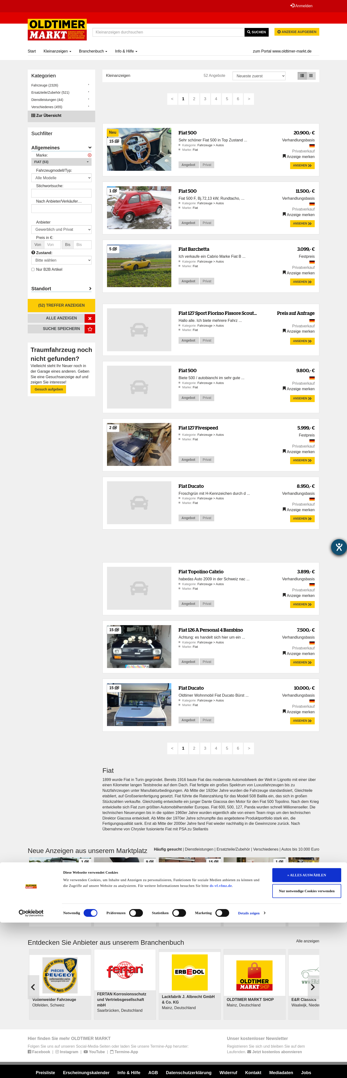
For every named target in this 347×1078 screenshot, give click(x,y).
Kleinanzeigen (57, 51)
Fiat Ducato (191, 486)
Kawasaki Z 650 (303, 900)
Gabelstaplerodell (241, 900)
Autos (220, 145)
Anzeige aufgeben (296, 32)
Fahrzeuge (205, 145)
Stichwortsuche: (49, 186)
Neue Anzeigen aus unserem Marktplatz (87, 850)
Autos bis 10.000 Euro (300, 849)
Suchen (256, 32)
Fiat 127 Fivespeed (198, 427)
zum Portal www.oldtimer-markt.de (282, 51)
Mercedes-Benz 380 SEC (181, 900)
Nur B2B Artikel (46, 269)
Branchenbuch (93, 51)
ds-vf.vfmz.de (221, 1041)
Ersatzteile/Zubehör (233, 849)
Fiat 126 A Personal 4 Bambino (211, 630)
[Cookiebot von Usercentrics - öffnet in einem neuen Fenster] (31, 1068)
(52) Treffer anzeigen (61, 305)
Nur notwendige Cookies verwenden (307, 1046)
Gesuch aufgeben (48, 389)
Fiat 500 (188, 132)
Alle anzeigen (307, 941)
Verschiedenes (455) (46, 107)
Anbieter (43, 222)
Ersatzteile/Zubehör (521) (50, 92)
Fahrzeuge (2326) (44, 85)
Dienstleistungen (199, 849)
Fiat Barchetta (194, 249)
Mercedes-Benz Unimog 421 (54, 900)
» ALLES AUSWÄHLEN (306, 1030)
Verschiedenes (265, 849)
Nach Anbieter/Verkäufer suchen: (57, 201)
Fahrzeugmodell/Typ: (54, 170)
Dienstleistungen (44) (47, 100)
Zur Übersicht (48, 115)
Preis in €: (44, 238)
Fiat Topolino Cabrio (201, 571)
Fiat (195, 150)
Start (32, 51)
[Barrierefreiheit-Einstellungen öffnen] (339, 547)
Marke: (42, 155)
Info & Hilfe (126, 51)
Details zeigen (249, 1069)
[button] (61, 162)
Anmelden (301, 6)
